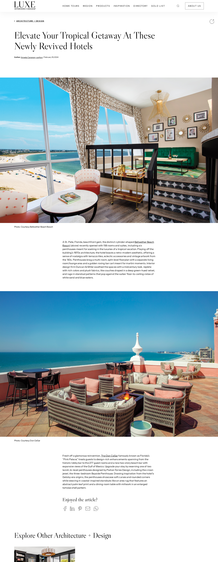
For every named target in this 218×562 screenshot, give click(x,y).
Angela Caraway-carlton (32, 57)
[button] (65, 508)
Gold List (158, 5)
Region (88, 5)
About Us (194, 6)
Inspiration (122, 5)
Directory (140, 5)
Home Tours (70, 5)
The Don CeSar (109, 455)
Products (103, 5)
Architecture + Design (30, 21)
